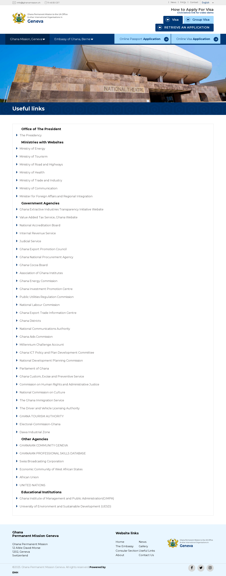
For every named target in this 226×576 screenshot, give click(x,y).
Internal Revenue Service (38, 233)
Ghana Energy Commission (38, 281)
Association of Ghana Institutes (41, 273)
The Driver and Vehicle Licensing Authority (50, 408)
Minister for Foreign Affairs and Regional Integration (56, 196)
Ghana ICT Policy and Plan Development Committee (57, 352)
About (120, 555)
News (173, 2)
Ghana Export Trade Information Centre (48, 313)
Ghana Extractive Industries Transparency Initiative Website (61, 209)
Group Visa (197, 20)
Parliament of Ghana (34, 368)
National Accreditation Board (40, 225)
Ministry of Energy (32, 148)
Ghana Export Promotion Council (43, 249)
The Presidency (31, 135)
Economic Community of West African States (51, 469)
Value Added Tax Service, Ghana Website (49, 217)
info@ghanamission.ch (28, 2)
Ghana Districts (30, 320)
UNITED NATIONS (32, 485)
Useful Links (147, 550)
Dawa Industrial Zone (35, 432)
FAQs (183, 2)
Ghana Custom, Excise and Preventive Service (52, 376)
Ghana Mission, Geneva (27, 39)
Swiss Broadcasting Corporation (42, 461)
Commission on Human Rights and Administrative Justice (59, 384)
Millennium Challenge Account (42, 344)
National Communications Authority (45, 328)
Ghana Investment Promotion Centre (46, 289)
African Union (29, 477)
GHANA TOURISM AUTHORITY (42, 416)
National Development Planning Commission (51, 360)
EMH (15, 572)
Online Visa (193, 39)
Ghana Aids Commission (36, 336)
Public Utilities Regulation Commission (47, 297)
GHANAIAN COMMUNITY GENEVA (44, 445)
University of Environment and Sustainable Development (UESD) (65, 506)
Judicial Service (30, 241)
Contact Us (146, 555)
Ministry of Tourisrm (33, 156)
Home (120, 541)
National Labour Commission (40, 305)
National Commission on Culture (42, 392)
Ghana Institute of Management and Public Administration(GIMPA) (67, 498)
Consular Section (127, 550)
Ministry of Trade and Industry (41, 180)
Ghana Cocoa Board (34, 265)
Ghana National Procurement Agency (46, 257)
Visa (172, 20)
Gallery (143, 546)
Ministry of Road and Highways (41, 164)
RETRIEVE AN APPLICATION (183, 27)
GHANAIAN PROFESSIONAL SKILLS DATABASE (53, 453)
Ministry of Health (32, 172)
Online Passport (140, 39)
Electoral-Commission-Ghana (40, 424)
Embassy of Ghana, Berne (73, 39)
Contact (194, 2)
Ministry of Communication (38, 188)
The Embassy (124, 546)
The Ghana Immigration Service (42, 400)
